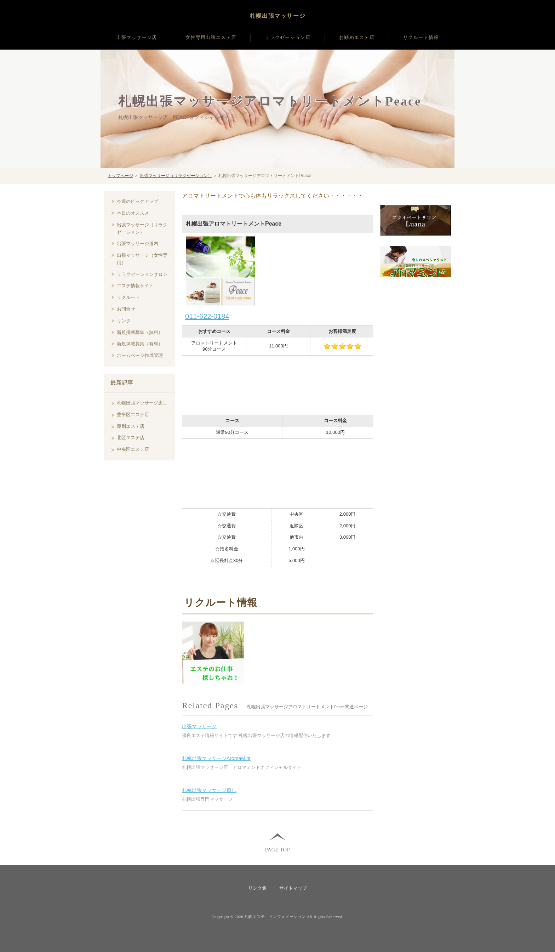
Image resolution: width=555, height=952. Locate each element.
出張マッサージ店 (136, 37)
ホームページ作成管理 (140, 355)
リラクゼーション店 (287, 37)
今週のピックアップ (137, 201)
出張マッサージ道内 (137, 243)
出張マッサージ (199, 726)
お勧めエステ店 (356, 37)
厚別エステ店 (130, 426)
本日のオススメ (133, 213)
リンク (124, 320)
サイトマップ (293, 888)
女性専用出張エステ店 (210, 37)
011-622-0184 (207, 316)
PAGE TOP (277, 849)
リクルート (128, 297)
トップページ (120, 175)
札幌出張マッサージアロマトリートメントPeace (270, 101)
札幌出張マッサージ (277, 16)
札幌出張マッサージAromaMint (216, 758)
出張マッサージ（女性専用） (142, 259)
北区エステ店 (130, 437)
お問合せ (126, 309)
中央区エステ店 (133, 449)
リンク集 (257, 888)
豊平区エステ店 (133, 414)
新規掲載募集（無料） (140, 332)
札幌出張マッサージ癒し (209, 790)
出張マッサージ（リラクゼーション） (176, 175)
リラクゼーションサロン (142, 274)
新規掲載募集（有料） (140, 343)
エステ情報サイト (135, 285)
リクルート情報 (421, 37)
